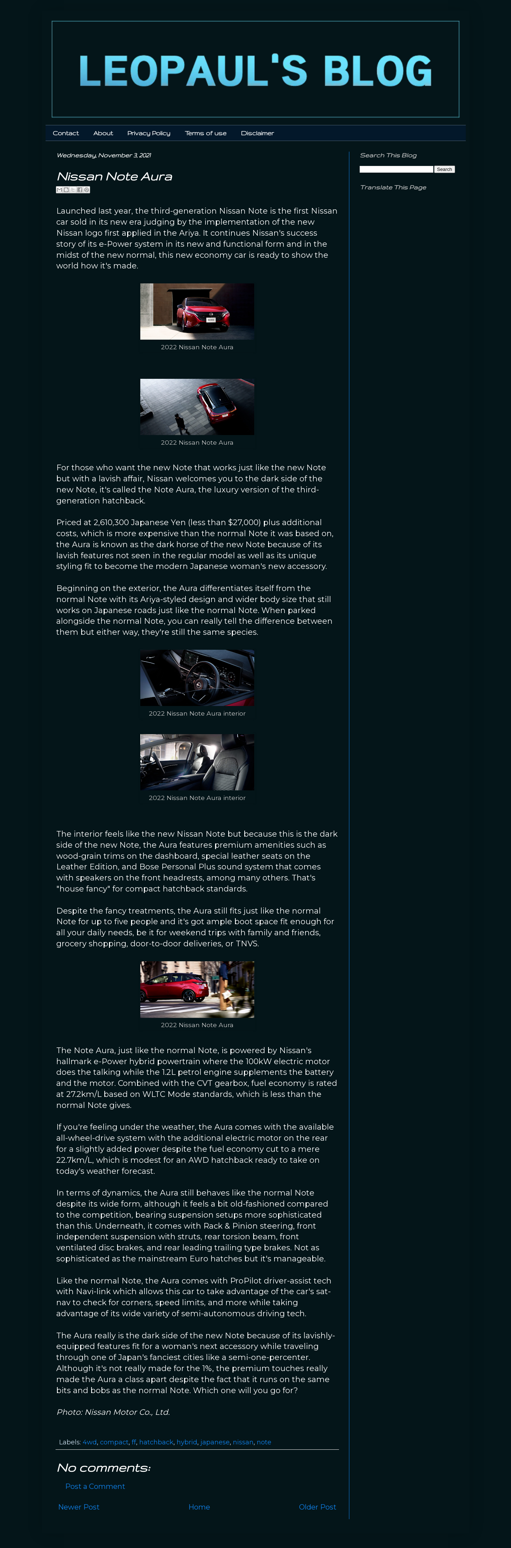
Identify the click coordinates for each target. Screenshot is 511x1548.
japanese (215, 1442)
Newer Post (79, 1507)
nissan (243, 1442)
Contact (66, 133)
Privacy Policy (148, 133)
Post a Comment (95, 1486)
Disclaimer (257, 133)
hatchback (156, 1442)
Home (199, 1507)
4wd (90, 1442)
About (103, 133)
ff (134, 1442)
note (264, 1442)
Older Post (318, 1507)
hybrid (187, 1442)
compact (114, 1442)
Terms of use (205, 133)
